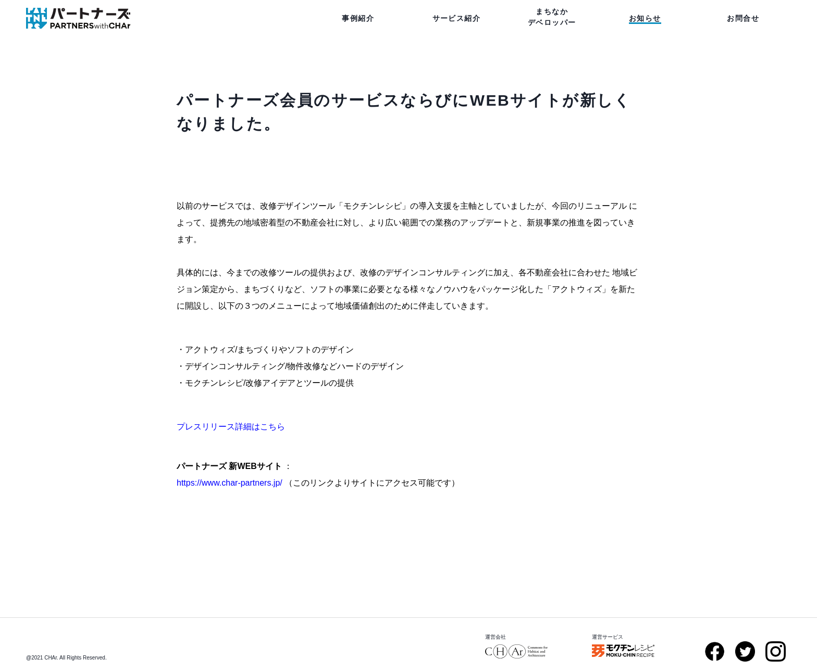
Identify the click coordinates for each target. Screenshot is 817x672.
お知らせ (645, 18)
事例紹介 (358, 18)
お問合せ (743, 18)
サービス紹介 (456, 18)
